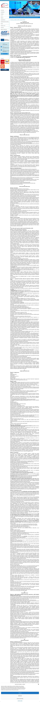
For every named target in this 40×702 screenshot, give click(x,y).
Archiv (2, 23)
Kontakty (2, 27)
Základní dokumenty (23, 17)
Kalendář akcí (3, 19)
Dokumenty (2, 12)
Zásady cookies (20, 700)
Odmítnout (20, 695)
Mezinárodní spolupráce (5, 21)
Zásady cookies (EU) (4, 29)
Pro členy (2, 10)
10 (38, 2)
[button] (38, 684)
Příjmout (20, 692)
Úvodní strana (12, 17)
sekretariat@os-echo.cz (6, 47)
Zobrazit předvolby (20, 698)
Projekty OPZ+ (3, 25)
